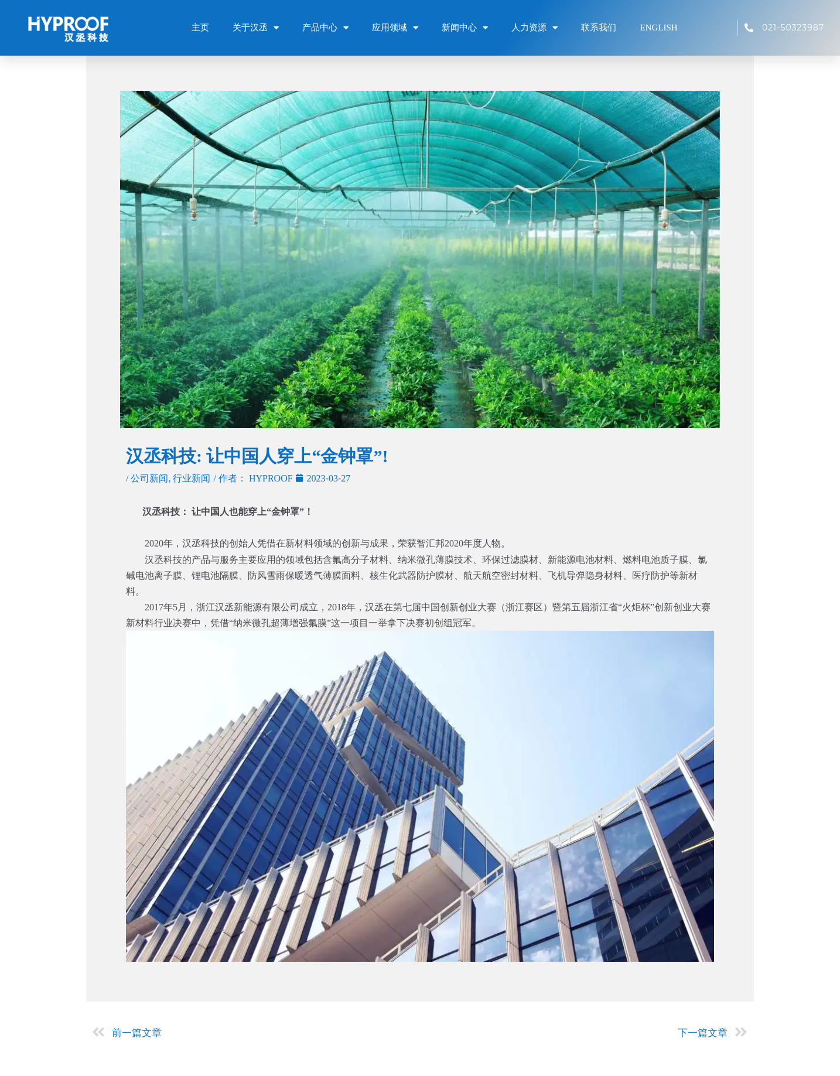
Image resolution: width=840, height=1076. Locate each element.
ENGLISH (658, 27)
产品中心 (325, 27)
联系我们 (598, 27)
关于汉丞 (256, 27)
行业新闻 (191, 478)
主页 (200, 27)
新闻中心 (465, 27)
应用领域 (395, 27)
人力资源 (534, 27)
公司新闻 (149, 478)
